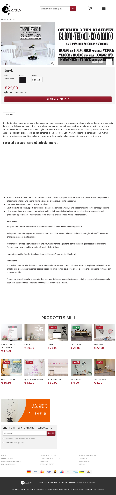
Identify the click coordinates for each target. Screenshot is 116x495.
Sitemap (82, 464)
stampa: (35, 75)
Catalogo (44, 461)
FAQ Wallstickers (9, 464)
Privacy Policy (19, 442)
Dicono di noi (84, 461)
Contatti (83, 458)
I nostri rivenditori (87, 455)
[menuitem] (3, 19)
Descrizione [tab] (9, 114)
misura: (7, 75)
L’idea (3, 455)
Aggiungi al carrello (58, 99)
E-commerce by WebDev (86, 482)
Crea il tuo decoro (48, 455)
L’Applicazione (7, 458)
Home (3, 19)
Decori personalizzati (11, 461)
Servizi (13, 19)
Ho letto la (15, 442)
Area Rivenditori (47, 464)
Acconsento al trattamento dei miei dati (20, 439)
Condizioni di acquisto (50, 458)
